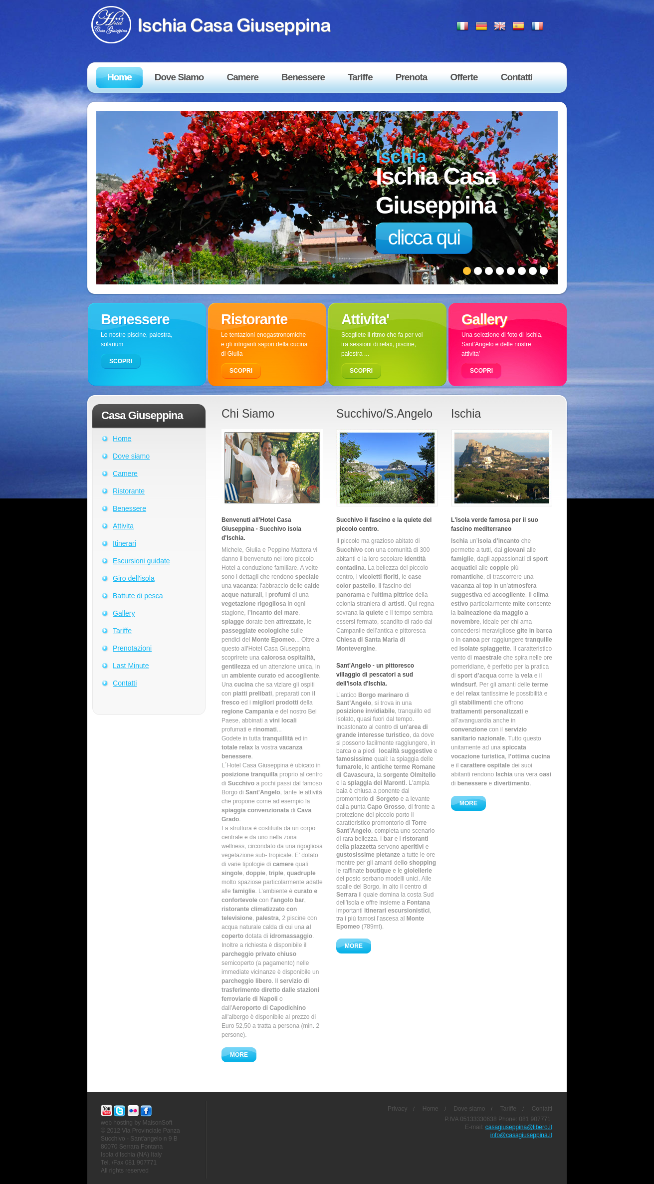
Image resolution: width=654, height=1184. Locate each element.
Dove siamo (131, 456)
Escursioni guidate (141, 561)
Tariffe (122, 631)
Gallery (124, 613)
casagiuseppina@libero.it (518, 1127)
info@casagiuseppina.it (521, 1135)
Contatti (125, 683)
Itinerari (124, 543)
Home (122, 439)
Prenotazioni (132, 648)
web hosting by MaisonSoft (136, 1122)
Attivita (123, 526)
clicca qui (424, 237)
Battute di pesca (138, 596)
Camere (125, 473)
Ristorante (129, 491)
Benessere (129, 508)
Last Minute (131, 666)
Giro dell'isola (134, 578)
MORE (239, 1054)
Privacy (397, 1108)
